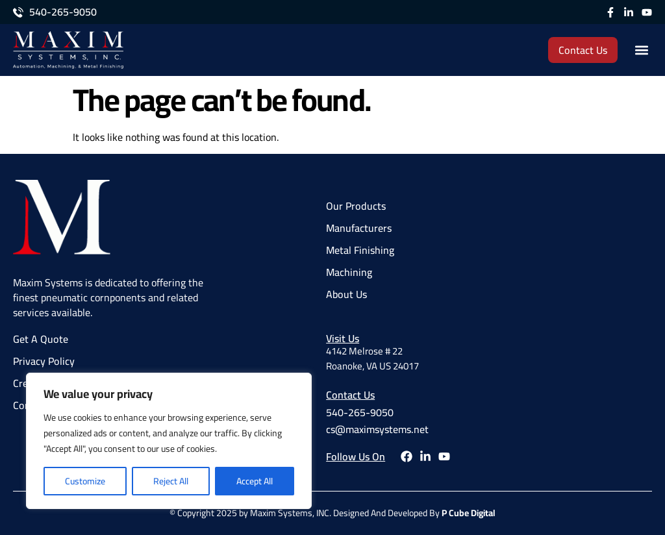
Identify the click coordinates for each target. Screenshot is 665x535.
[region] (169, 441)
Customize (85, 481)
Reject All (170, 481)
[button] (641, 50)
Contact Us (350, 394)
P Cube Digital (469, 512)
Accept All (254, 481)
